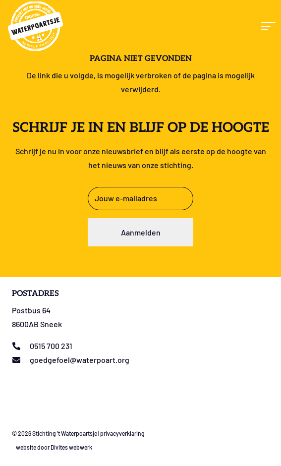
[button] (267, 26)
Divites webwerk (71, 447)
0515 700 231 (51, 345)
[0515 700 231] (21, 346)
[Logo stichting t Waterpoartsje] (35, 26)
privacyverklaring (122, 433)
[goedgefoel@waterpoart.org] (21, 360)
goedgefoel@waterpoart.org (79, 359)
